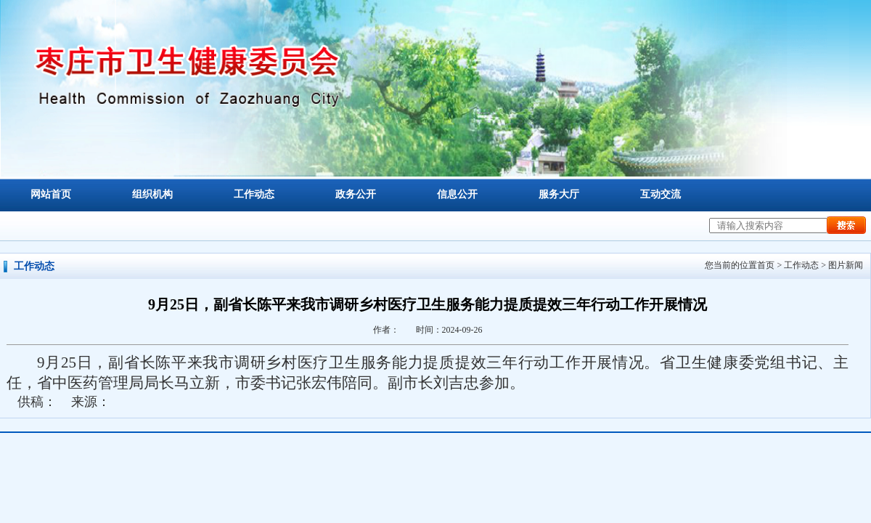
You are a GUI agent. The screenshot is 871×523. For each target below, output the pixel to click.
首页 (765, 265)
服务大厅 (559, 194)
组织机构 (152, 194)
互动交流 (660, 194)
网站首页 (50, 194)
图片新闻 (845, 265)
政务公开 (355, 194)
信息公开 (457, 194)
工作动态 (254, 194)
